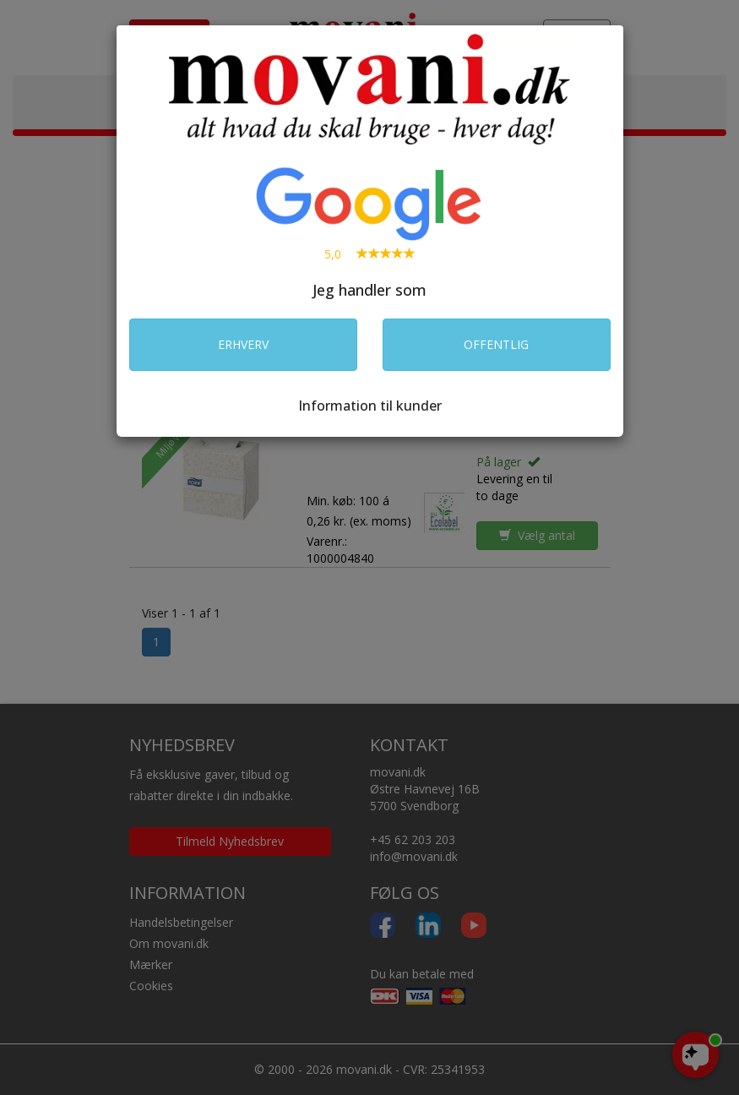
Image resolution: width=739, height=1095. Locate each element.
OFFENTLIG (496, 344)
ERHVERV (243, 344)
